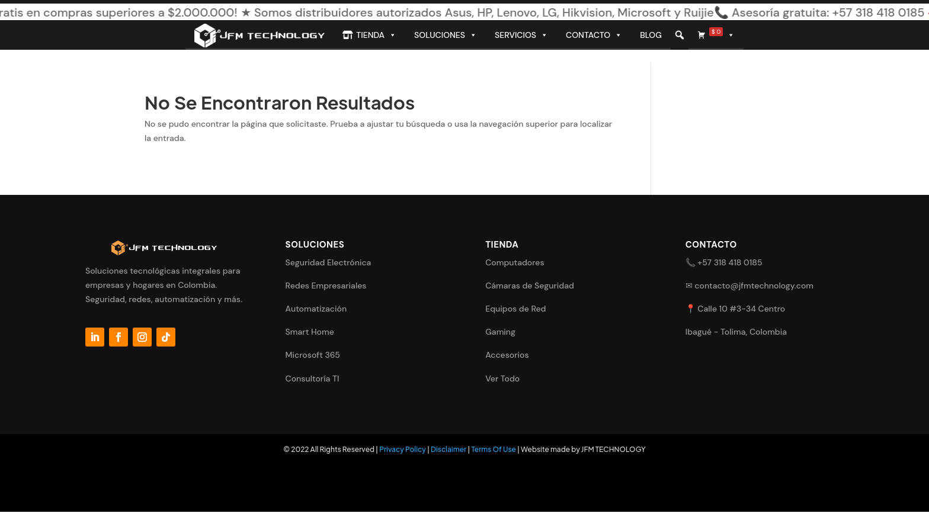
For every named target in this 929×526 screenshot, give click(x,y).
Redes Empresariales (326, 285)
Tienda (376, 35)
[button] (679, 35)
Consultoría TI (312, 378)
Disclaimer (448, 449)
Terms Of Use (493, 449)
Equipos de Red (515, 308)
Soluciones (445, 35)
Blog (651, 35)
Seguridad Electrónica (328, 262)
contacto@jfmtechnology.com (753, 285)
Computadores (514, 262)
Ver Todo (502, 378)
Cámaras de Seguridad (529, 285)
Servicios (521, 35)
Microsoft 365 (313, 354)
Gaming (500, 331)
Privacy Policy (402, 449)
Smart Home (310, 331)
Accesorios (507, 354)
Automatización (316, 308)
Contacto (594, 35)
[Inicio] (259, 35)
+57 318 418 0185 (729, 262)
